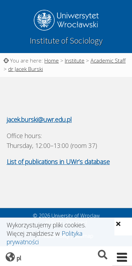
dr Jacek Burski (25, 68)
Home (51, 60)
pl (19, 258)
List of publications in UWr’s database (58, 161)
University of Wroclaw (66, 21)
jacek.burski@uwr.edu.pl (39, 119)
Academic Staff (108, 60)
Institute (74, 60)
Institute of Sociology (66, 40)
